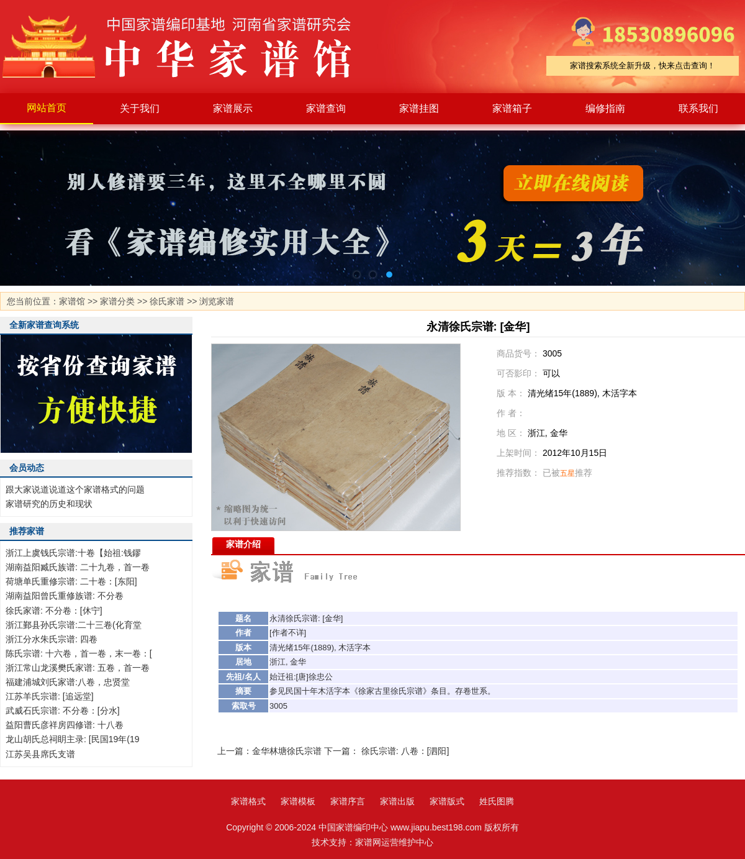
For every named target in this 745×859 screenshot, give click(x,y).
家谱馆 (72, 301)
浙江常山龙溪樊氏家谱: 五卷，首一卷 (78, 668)
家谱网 (368, 842)
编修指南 (605, 108)
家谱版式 (447, 801)
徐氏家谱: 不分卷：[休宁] (54, 611)
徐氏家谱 (167, 301)
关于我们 (140, 108)
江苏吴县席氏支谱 (40, 754)
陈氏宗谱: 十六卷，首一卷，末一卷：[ (79, 653)
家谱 (186, 46)
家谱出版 (397, 801)
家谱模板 (298, 801)
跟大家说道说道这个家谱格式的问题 (75, 489)
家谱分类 (117, 301)
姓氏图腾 (496, 801)
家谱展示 (233, 108)
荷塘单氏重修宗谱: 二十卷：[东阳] (71, 581)
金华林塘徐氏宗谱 (287, 751)
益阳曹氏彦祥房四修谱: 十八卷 (65, 725)
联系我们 (698, 108)
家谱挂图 (419, 108)
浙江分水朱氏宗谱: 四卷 (51, 639)
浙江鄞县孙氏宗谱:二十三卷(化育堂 (74, 625)
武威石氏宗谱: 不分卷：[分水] (63, 711)
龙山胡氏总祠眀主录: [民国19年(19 (72, 739)
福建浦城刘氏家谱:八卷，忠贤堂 (68, 682)
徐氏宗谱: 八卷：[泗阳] (405, 751)
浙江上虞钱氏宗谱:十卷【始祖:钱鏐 (73, 553)
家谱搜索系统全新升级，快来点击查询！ (642, 65)
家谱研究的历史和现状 (49, 504)
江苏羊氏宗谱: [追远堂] (50, 696)
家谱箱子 (512, 108)
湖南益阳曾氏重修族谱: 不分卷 (65, 596)
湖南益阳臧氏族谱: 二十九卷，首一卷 (78, 567)
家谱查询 (326, 108)
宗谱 (310, 618)
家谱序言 (347, 801)
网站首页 (46, 107)
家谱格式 (248, 801)
